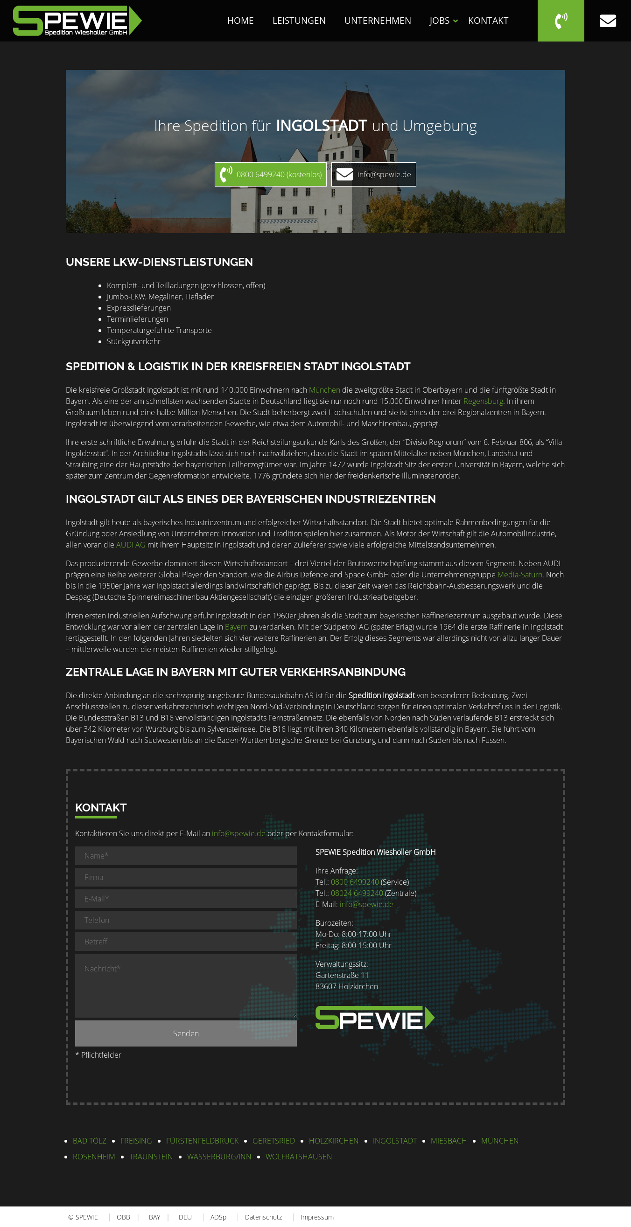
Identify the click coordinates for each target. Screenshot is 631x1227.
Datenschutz (263, 1217)
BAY (154, 1217)
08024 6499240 (357, 893)
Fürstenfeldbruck (202, 1141)
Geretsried (273, 1141)
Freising (136, 1141)
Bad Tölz (89, 1141)
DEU (185, 1217)
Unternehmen (377, 20)
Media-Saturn (520, 574)
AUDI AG (131, 545)
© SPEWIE (83, 1217)
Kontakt (488, 20)
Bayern (236, 627)
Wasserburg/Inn (219, 1156)
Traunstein (151, 1156)
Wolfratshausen (299, 1156)
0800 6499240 (355, 882)
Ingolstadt (395, 1141)
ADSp (218, 1217)
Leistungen (299, 20)
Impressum (317, 1217)
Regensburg (483, 401)
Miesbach (449, 1141)
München (324, 390)
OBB (123, 1217)
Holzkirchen (334, 1141)
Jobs (439, 20)
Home (240, 20)
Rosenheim (94, 1156)
